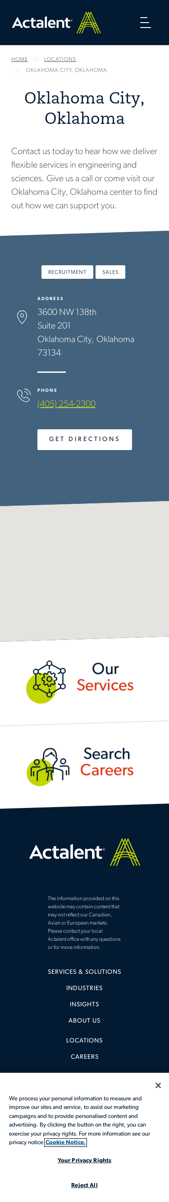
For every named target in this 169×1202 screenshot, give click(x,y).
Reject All (84, 1185)
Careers (85, 1057)
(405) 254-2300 (66, 404)
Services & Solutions (84, 972)
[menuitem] (84, 975)
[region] (84, 1137)
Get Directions (84, 439)
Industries (84, 988)
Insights (84, 1004)
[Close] (158, 1085)
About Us (84, 1021)
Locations (84, 1041)
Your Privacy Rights (84, 1161)
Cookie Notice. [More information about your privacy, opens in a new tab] (66, 1143)
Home (56, 22)
